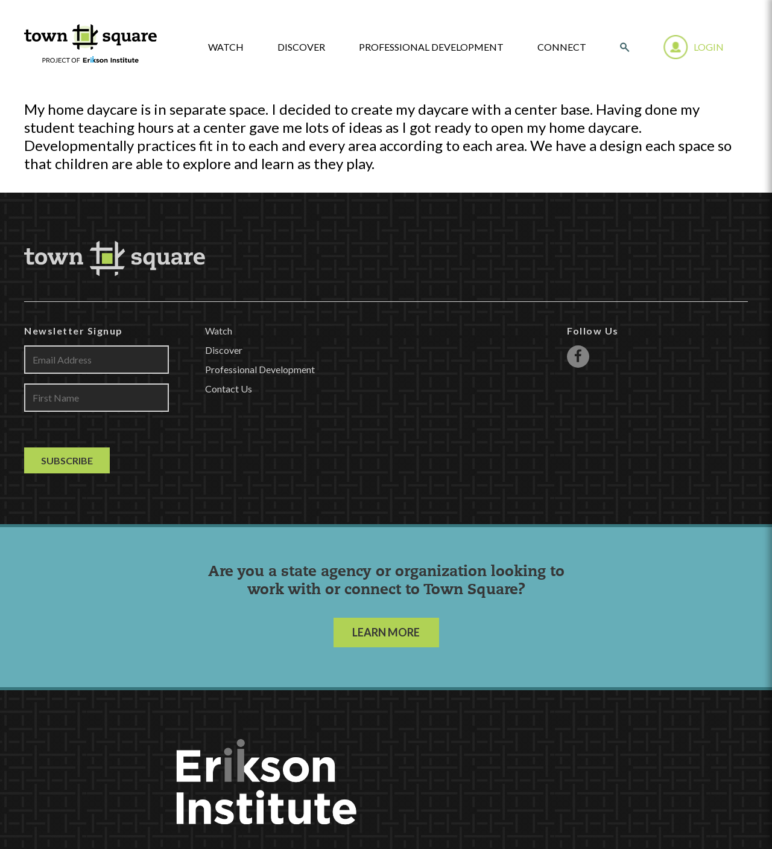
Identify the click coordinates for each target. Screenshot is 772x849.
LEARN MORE (386, 632)
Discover (301, 47)
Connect (561, 47)
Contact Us (228, 388)
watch (226, 47)
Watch (218, 330)
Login (709, 47)
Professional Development (431, 47)
